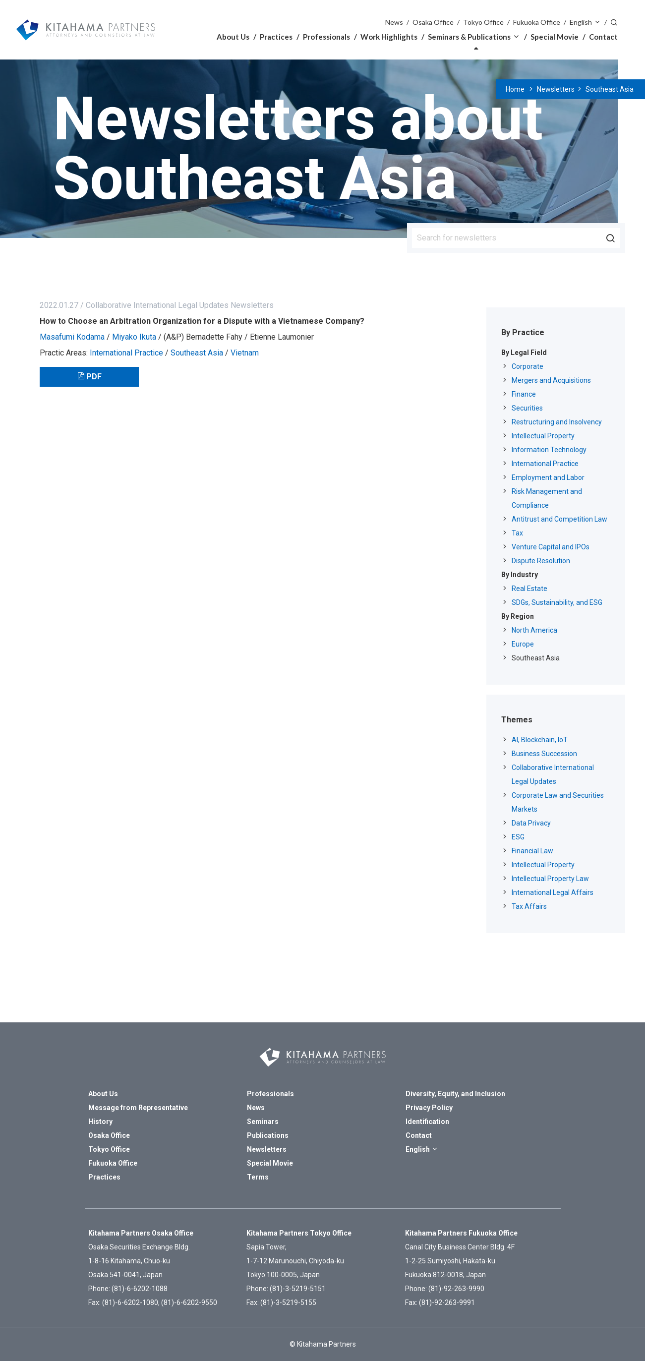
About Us (233, 36)
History (100, 1121)
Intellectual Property (543, 436)
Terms (258, 1177)
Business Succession (544, 754)
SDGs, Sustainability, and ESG (557, 602)
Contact (603, 36)
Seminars (263, 1121)
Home (515, 89)
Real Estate (529, 588)
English (581, 22)
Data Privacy (531, 823)
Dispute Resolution (541, 561)
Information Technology (549, 450)
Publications (268, 1135)
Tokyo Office (483, 22)
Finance (524, 394)
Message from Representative (138, 1108)
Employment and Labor (548, 477)
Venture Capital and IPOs (550, 547)
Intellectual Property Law (550, 879)
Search (614, 21)
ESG (518, 837)
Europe (523, 644)
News (394, 22)
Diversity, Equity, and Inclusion (455, 1094)
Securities (527, 408)
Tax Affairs (529, 906)
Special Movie (554, 36)
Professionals (326, 36)
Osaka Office (433, 22)
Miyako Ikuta (134, 337)
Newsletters (556, 89)
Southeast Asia (610, 89)
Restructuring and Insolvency (557, 422)
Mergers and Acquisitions (551, 380)
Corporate (527, 366)
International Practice (126, 352)
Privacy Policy (429, 1108)
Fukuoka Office (536, 22)
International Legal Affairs (552, 892)
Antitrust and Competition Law (559, 519)
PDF (94, 376)
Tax (517, 533)
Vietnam (245, 352)
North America (534, 630)
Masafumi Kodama (72, 337)
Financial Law (532, 851)
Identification (427, 1121)
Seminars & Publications (469, 36)
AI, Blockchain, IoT (540, 740)
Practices (276, 36)
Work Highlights (388, 36)
